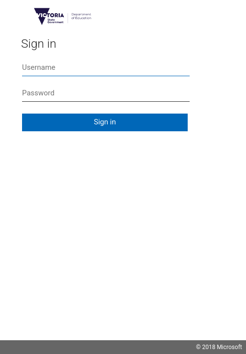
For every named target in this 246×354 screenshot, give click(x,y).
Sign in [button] (105, 122)
